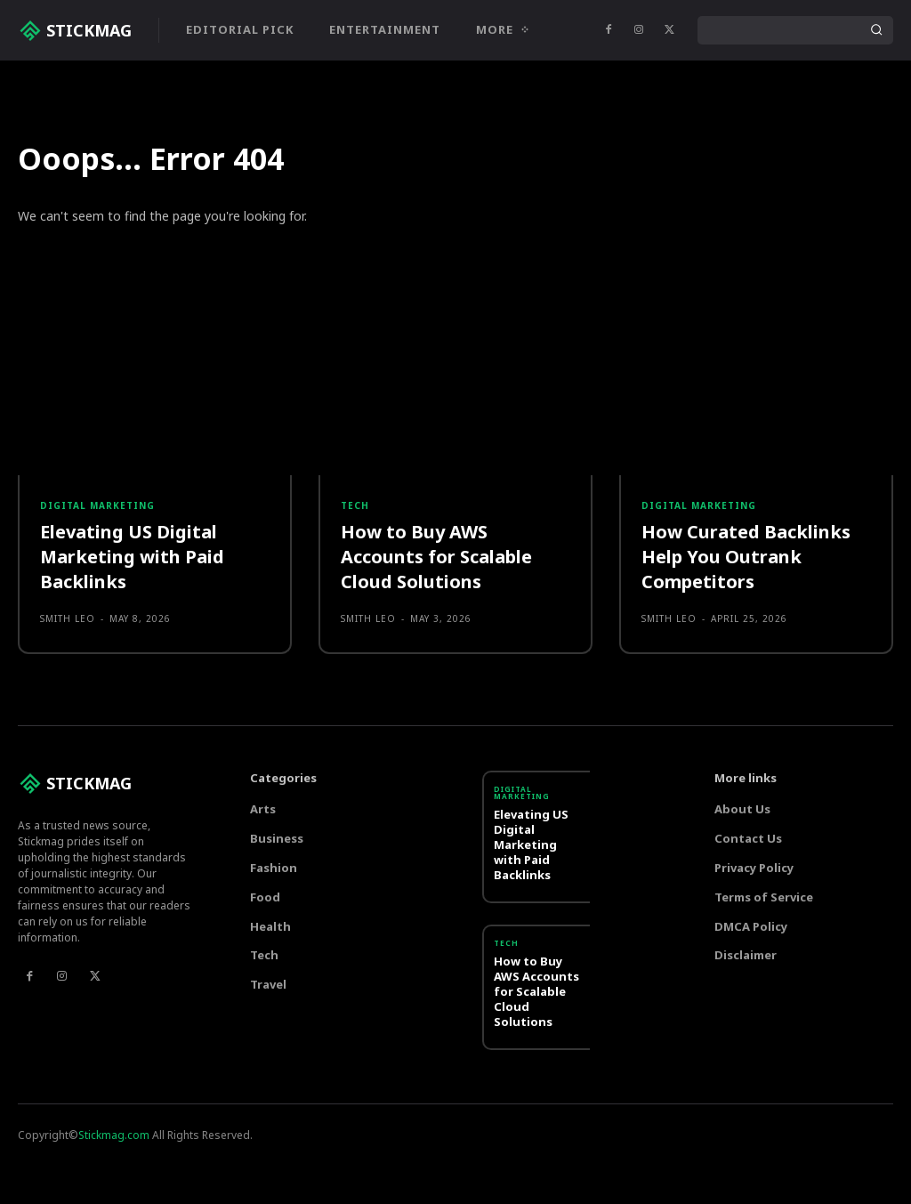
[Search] (876, 30)
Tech (355, 633)
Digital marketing (97, 633)
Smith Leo (67, 747)
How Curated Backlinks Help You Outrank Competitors (746, 686)
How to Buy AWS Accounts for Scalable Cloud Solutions (436, 686)
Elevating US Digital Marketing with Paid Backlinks (132, 686)
